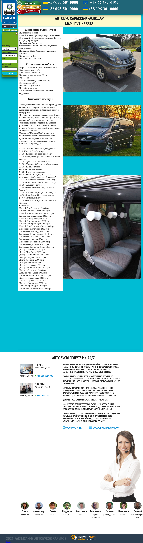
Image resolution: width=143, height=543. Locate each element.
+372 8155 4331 (43, 395)
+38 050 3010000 (44, 375)
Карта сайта (8, 542)
